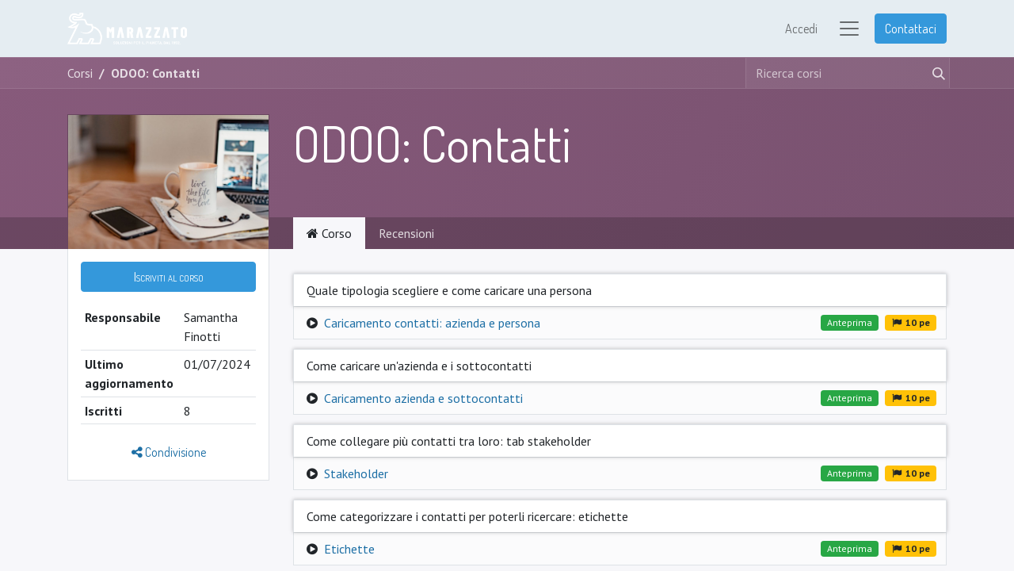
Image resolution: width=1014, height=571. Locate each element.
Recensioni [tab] (406, 233)
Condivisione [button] (169, 452)
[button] (168, 277)
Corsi (80, 73)
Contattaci (910, 28)
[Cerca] (935, 73)
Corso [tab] (329, 233)
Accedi (801, 28)
